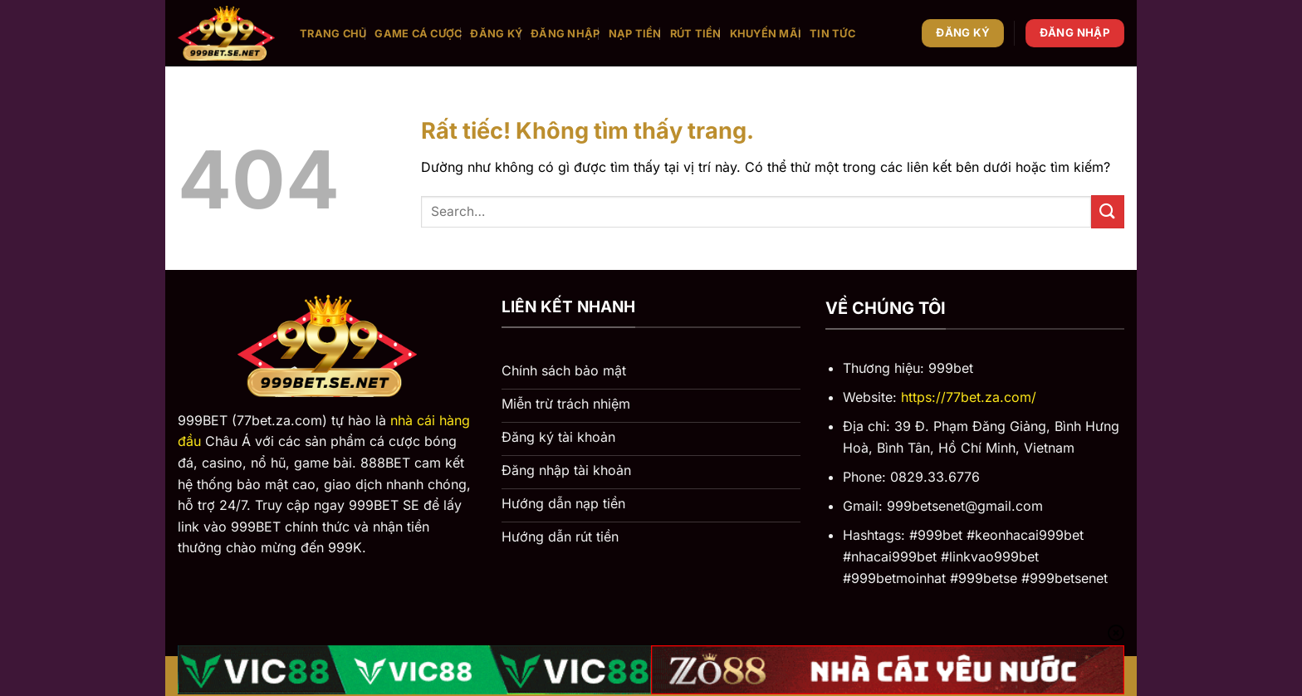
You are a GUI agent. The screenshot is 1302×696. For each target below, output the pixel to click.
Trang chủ (333, 33)
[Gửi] (1107, 211)
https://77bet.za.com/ (968, 397)
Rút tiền (696, 33)
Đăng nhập (565, 33)
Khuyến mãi (766, 33)
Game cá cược (418, 33)
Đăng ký (496, 33)
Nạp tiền (635, 33)
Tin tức (832, 33)
